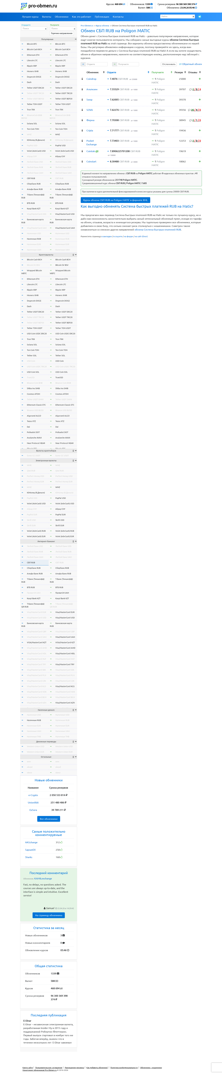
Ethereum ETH (33, 55)
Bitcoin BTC (32, 44)
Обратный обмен (192, 64)
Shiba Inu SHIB (33, 388)
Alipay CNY (32, 156)
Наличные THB (34, 736)
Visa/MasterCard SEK (36, 670)
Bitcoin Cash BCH (34, 49)
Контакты (118, 16)
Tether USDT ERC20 (35, 88)
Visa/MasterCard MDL (36, 653)
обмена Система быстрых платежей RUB (158, 229)
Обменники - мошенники (151, 1068)
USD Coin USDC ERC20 (37, 333)
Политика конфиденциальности (124, 1068)
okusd (29, 767)
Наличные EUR (34, 244)
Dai (28, 427)
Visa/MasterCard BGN (36, 697)
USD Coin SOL (33, 372)
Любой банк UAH (35, 173)
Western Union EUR (35, 752)
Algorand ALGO (34, 416)
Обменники (61, 16)
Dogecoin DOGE (34, 77)
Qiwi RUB (31, 471)
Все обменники (49, 818)
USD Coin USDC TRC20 (37, 366)
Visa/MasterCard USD (36, 214)
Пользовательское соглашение (48, 1068)
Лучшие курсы (30, 16)
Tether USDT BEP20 (35, 99)
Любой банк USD (35, 162)
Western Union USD (35, 746)
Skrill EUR (31, 525)
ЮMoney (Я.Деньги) (36, 140)
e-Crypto (33, 795)
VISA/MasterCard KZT (36, 642)
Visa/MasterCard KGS (36, 686)
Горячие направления (61, 33)
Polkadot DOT (33, 432)
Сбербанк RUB (33, 184)
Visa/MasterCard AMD (37, 648)
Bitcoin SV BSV (33, 265)
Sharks (28, 857)
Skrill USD (31, 520)
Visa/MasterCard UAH (36, 228)
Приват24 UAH (33, 593)
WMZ (29, 134)
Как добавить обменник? (97, 1068)
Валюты (46, 16)
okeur (29, 772)
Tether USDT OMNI (35, 399)
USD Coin (31, 361)
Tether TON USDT (34, 104)
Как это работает (81, 16)
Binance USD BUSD (35, 410)
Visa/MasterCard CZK (36, 681)
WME (29, 465)
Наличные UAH (34, 250)
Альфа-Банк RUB (35, 189)
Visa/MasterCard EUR (36, 612)
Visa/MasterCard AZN (36, 703)
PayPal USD (32, 145)
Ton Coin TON (33, 129)
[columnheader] (83, 72)
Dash (29, 82)
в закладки (106, 236)
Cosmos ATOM (33, 394)
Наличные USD (34, 233)
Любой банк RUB (35, 167)
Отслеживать (168, 64)
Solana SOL (32, 123)
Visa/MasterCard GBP (36, 631)
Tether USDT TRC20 (35, 93)
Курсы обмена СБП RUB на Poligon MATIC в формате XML (115, 200)
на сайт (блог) (141, 236)
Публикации (102, 16)
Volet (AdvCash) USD (36, 151)
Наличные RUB (34, 239)
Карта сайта (28, 1068)
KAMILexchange (43, 878)
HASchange (31, 842)
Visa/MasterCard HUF (36, 659)
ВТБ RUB (31, 203)
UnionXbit (33, 802)
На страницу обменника (48, 915)
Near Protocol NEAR (36, 443)
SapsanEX (30, 849)
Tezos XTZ (31, 421)
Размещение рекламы (74, 1068)
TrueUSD (31, 377)
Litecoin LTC (32, 60)
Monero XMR (32, 71)
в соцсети (117, 236)
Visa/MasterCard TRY (36, 664)
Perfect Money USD (35, 476)
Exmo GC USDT (33, 455)
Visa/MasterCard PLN (36, 675)
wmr (29, 761)
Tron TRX (31, 110)
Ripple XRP (32, 66)
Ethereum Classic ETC (36, 405)
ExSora (33, 810)
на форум (128, 236)
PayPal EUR (32, 514)
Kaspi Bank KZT (33, 208)
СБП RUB (31, 178)
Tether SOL (32, 355)
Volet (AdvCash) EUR (36, 536)
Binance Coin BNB (34, 383)
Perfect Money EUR (35, 481)
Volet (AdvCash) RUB (36, 531)
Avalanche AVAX (34, 438)
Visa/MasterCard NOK (36, 692)
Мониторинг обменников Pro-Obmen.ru (40, 1070)
